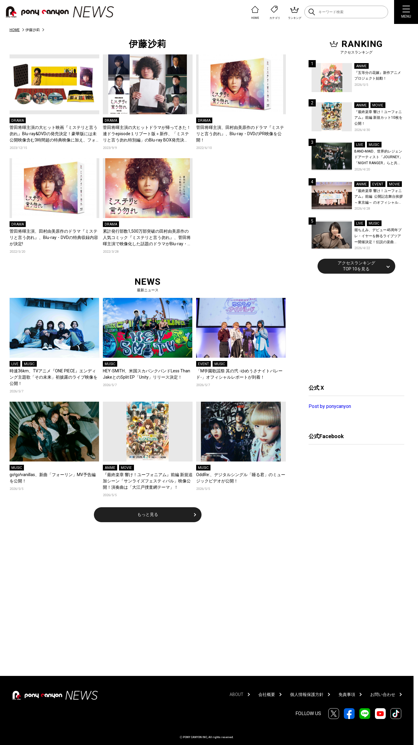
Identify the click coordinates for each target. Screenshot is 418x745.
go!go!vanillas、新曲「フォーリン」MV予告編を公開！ (53, 477)
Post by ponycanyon (330, 406)
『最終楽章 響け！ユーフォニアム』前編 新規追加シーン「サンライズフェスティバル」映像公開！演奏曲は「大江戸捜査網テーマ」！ (148, 481)
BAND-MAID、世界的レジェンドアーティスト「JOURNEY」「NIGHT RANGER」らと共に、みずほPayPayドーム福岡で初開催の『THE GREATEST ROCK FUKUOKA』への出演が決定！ (378, 157)
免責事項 (346, 694)
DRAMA (17, 120)
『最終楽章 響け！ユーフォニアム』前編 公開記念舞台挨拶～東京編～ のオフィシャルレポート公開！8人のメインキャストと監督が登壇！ (378, 197)
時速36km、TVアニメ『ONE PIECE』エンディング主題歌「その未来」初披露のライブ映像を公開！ (53, 377)
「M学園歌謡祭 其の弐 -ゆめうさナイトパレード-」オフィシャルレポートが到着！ (239, 374)
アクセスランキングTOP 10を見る (356, 265)
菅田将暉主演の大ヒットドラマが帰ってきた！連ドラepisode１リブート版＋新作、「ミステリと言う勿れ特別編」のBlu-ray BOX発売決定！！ (147, 134)
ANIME (110, 468)
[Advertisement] (353, 328)
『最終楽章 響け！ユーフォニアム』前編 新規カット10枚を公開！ (378, 118)
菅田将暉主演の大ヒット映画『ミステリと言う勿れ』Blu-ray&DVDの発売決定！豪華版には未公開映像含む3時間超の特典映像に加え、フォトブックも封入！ (53, 134)
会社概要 (266, 694)
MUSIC (29, 364)
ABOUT (236, 694)
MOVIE (126, 468)
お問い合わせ (382, 694)
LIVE (15, 364)
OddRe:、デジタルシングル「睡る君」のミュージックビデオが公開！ (240, 477)
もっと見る (147, 514)
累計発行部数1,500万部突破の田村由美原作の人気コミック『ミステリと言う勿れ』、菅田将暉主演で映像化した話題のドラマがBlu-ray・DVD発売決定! (147, 238)
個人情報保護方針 (307, 694)
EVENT (203, 364)
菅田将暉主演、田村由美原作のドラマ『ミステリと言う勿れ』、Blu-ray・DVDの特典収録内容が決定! (54, 237)
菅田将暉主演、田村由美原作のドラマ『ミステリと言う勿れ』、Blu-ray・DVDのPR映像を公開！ (240, 133)
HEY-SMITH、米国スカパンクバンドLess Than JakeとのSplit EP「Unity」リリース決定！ (146, 374)
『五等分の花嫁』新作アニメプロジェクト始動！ (377, 76)
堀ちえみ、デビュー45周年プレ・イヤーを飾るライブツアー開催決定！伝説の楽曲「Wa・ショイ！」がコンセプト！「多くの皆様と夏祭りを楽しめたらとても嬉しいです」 (378, 236)
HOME (15, 30)
